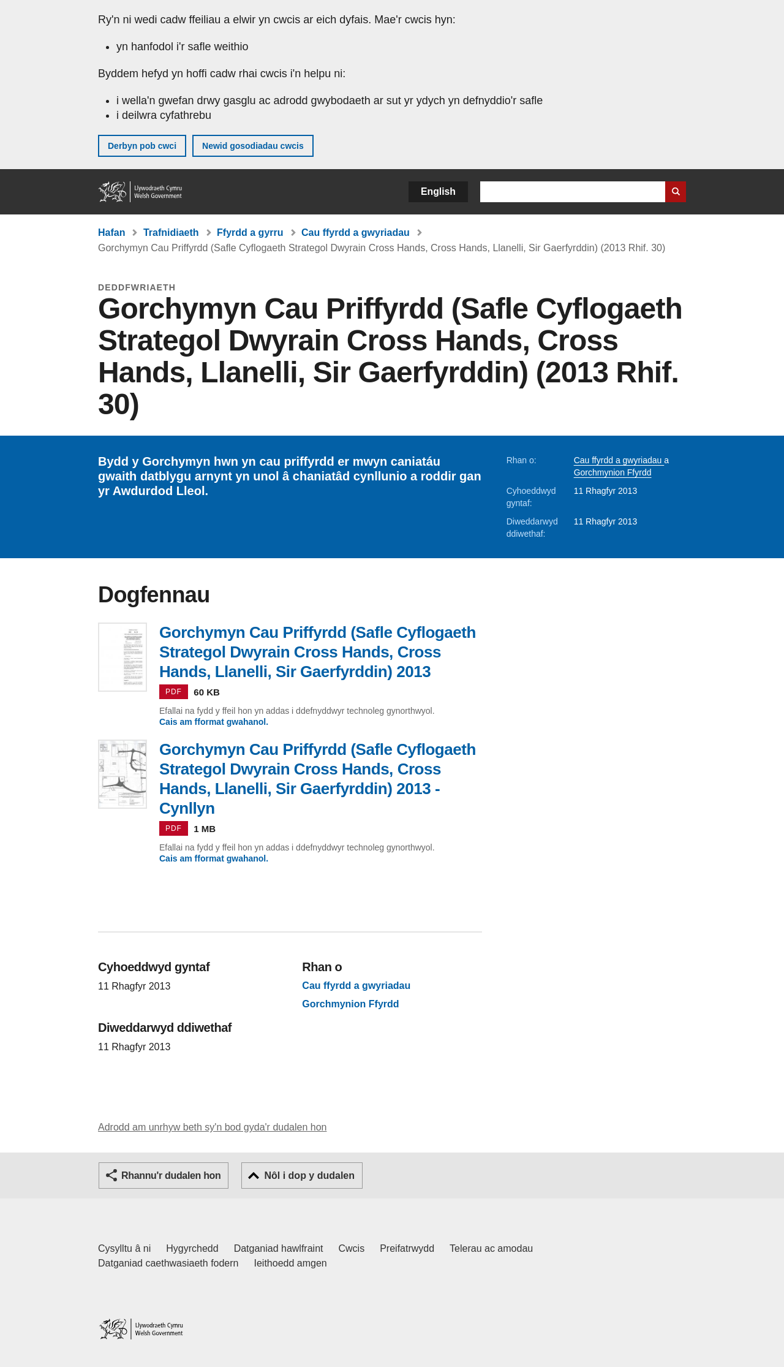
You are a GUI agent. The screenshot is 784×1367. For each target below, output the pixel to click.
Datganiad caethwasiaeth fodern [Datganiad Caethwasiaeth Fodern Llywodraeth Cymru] (168, 1263)
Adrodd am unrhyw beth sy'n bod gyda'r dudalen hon (212, 1127)
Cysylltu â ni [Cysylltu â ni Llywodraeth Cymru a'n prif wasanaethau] (124, 1248)
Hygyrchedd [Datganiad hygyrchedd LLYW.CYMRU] (192, 1248)
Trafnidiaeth (171, 232)
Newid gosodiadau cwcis (253, 146)
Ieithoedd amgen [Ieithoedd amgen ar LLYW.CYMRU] (290, 1263)
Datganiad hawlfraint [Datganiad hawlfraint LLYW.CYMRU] (278, 1248)
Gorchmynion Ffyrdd (613, 472)
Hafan (111, 232)
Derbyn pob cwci (142, 146)
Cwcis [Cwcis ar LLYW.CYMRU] (352, 1248)
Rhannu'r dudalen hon (171, 1175)
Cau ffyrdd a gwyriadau (355, 232)
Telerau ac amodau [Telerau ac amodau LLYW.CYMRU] (491, 1248)
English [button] (438, 191)
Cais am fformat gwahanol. (213, 722)
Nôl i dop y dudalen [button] (309, 1175)
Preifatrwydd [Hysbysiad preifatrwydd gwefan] (407, 1248)
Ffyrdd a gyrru (250, 232)
